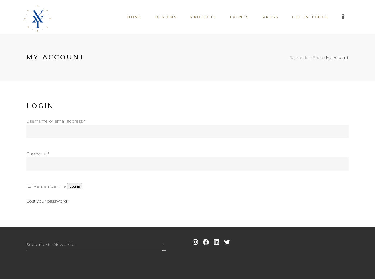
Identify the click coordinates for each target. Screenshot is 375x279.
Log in (74, 186)
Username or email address (55, 121)
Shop (318, 57)
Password (37, 153)
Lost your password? (47, 201)
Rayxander (299, 57)
